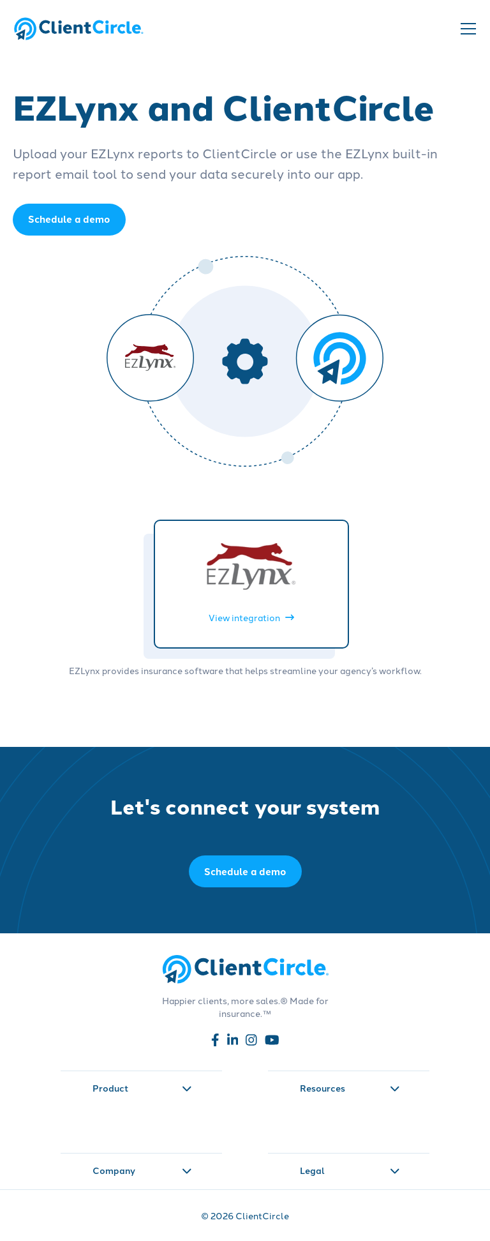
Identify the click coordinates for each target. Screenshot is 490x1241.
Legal (349, 1170)
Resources (349, 1087)
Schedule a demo (245, 871)
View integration (251, 617)
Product (142, 1087)
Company (142, 1170)
